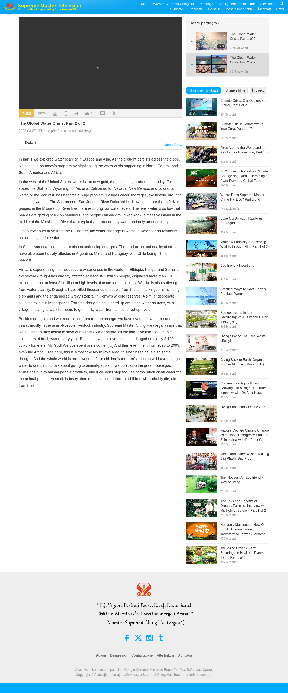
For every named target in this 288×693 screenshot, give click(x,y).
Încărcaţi (264, 9)
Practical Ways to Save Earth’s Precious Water (243, 291)
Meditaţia (206, 4)
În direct (258, 90)
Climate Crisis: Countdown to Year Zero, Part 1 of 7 (241, 126)
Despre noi (118, 655)
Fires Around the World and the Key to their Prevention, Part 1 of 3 (244, 152)
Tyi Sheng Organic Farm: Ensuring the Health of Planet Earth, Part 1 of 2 (242, 552)
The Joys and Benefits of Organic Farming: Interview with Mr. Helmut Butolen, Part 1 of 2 (243, 505)
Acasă (101, 655)
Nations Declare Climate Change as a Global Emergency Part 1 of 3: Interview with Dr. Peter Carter (244, 435)
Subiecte (176, 9)
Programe (195, 9)
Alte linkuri (268, 4)
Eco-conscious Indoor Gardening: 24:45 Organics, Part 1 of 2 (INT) (244, 317)
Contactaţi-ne (142, 655)
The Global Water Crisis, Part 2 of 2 (243, 60)
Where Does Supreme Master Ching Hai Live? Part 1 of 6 (242, 197)
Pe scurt (214, 9)
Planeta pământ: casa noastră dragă (66, 131)
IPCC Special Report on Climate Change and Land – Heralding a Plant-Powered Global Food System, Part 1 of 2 (244, 176)
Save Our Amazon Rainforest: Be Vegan (242, 221)
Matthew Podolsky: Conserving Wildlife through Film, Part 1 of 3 (244, 244)
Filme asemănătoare (203, 90)
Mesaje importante (239, 9)
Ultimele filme (235, 90)
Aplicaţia (185, 655)
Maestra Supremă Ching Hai (174, 4)
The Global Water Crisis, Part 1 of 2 (243, 36)
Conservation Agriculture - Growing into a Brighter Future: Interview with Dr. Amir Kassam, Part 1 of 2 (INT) (243, 388)
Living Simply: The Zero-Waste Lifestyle (243, 338)
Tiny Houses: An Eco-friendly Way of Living (241, 480)
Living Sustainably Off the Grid (242, 407)
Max (144, 4)
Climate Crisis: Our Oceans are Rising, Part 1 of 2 (243, 103)
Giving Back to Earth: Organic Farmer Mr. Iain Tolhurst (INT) (242, 362)
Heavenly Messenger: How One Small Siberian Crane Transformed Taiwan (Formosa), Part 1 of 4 (244, 529)
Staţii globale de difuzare (236, 4)
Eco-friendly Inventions (237, 265)
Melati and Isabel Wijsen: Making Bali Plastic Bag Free (244, 456)
